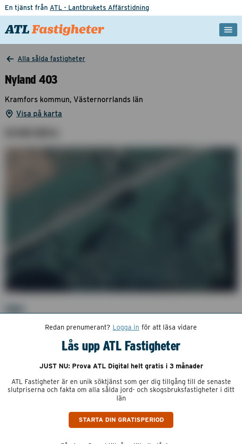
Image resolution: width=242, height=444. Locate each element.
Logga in (126, 327)
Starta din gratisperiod (121, 419)
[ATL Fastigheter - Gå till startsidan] (55, 29)
